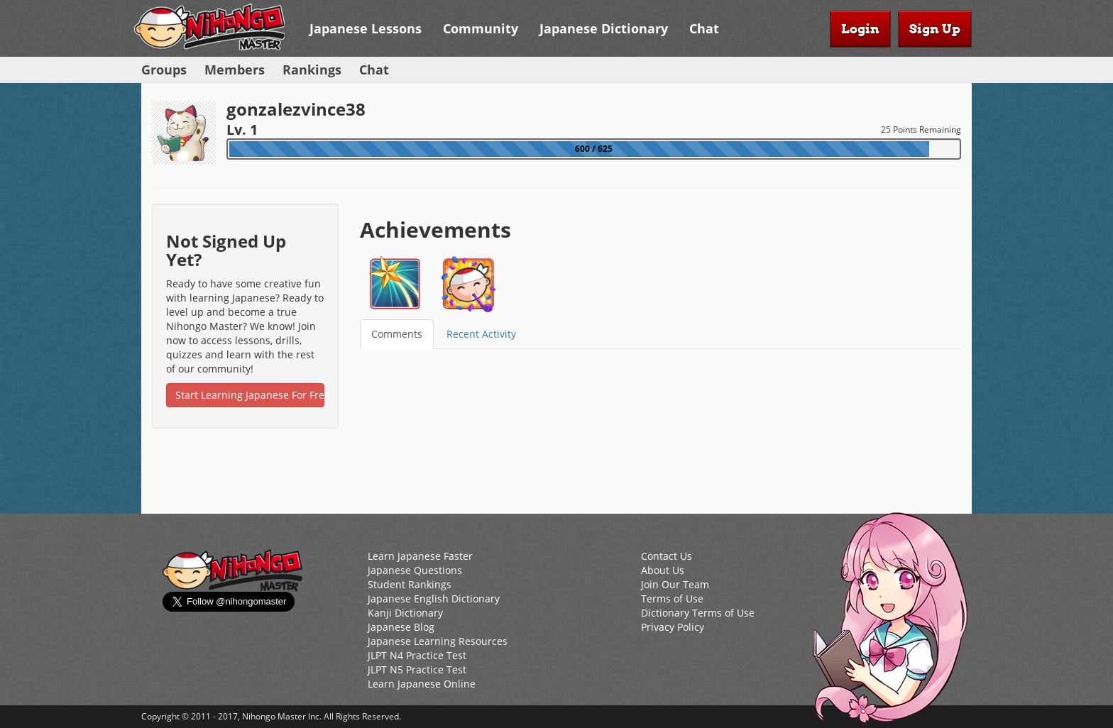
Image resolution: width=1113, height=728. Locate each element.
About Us (662, 570)
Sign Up (934, 28)
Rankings (312, 69)
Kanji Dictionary (405, 612)
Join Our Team (675, 584)
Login (860, 28)
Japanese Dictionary (603, 28)
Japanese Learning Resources (438, 641)
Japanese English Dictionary (434, 598)
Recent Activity (481, 334)
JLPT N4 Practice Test (417, 655)
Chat (704, 28)
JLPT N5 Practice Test (417, 669)
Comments (396, 334)
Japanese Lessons (365, 28)
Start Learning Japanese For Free (249, 395)
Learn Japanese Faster (420, 556)
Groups (164, 69)
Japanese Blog (401, 627)
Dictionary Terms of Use (698, 612)
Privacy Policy (672, 627)
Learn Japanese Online (422, 683)
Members (234, 69)
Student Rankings (409, 584)
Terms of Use (672, 598)
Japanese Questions (415, 570)
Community (480, 28)
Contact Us (666, 556)
